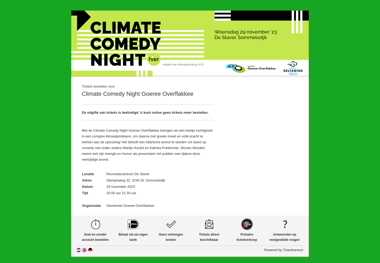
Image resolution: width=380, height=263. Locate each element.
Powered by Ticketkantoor (283, 250)
